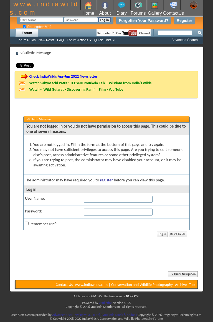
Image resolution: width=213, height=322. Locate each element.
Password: (33, 211)
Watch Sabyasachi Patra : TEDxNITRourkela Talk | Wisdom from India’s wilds (90, 83)
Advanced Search (184, 40)
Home (88, 13)
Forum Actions (77, 40)
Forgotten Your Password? (143, 20)
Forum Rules (26, 40)
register (106, 180)
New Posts (46, 40)
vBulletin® (106, 303)
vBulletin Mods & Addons (120, 315)
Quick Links (102, 40)
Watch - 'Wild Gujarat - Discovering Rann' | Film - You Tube (76, 89)
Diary (121, 13)
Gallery (155, 13)
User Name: (35, 198)
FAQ (60, 40)
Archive (181, 284)
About (105, 13)
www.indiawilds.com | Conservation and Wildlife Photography (124, 284)
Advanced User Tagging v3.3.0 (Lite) (76, 315)
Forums (138, 13)
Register (184, 20)
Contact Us (64, 284)
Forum (27, 33)
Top (192, 284)
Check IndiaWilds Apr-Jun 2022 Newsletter (63, 76)
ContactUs (173, 13)
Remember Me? (37, 27)
